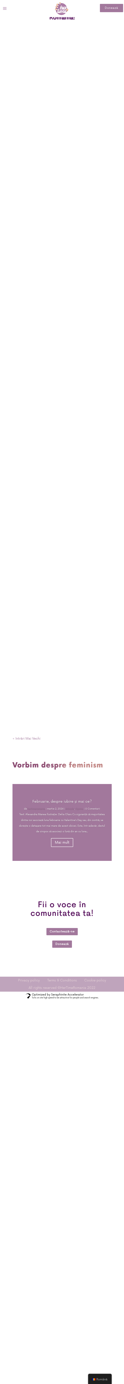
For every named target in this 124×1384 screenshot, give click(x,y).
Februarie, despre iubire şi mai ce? (62, 802)
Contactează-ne (62, 931)
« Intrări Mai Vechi (26, 738)
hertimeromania (36, 808)
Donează (111, 8)
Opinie (79, 808)
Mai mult (62, 842)
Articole (70, 808)
